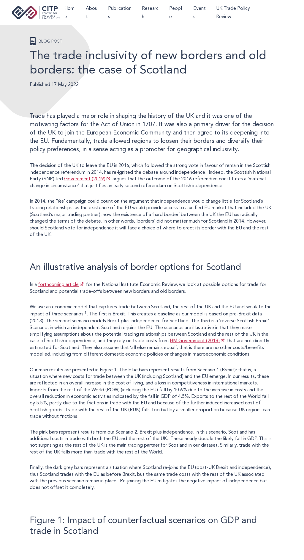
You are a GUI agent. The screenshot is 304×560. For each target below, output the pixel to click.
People (175, 12)
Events (199, 12)
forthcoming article (58, 284)
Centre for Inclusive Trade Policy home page (36, 12)
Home (69, 12)
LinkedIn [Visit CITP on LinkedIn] (274, 12)
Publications (120, 12)
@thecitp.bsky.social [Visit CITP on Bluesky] (285, 12)
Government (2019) (84, 179)
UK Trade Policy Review (233, 12)
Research (150, 12)
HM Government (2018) (195, 340)
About (91, 12)
